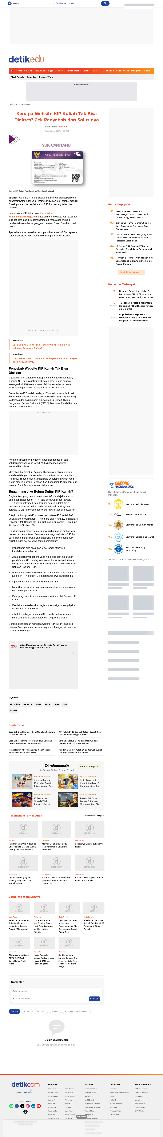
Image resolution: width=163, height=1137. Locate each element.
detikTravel (69, 1089)
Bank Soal (32, 77)
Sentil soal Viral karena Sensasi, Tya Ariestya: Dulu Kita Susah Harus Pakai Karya (68, 961)
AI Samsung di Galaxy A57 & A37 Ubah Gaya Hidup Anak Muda (19, 959)
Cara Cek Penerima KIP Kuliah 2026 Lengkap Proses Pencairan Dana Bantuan (30, 742)
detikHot (51, 1104)
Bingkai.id (89, 1115)
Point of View (46, 77)
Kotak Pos (114, 1100)
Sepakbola (52, 1111)
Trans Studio (90, 1111)
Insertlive (138, 1100)
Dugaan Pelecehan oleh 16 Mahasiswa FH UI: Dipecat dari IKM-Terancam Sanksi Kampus (136, 294)
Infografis (136, 71)
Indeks (146, 71)
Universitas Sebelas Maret (140, 537)
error (47, 704)
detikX (67, 1104)
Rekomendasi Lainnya (94, 816)
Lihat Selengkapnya (131, 272)
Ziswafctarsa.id (91, 1118)
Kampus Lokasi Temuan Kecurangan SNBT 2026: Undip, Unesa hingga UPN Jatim (132, 214)
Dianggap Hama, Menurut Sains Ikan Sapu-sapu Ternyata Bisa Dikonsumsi (133, 226)
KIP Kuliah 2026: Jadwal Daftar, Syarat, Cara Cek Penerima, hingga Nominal (80, 733)
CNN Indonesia (141, 1089)
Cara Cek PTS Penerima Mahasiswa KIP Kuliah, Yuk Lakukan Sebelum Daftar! (41, 346)
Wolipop (68, 1100)
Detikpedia (108, 71)
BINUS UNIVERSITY (136, 514)
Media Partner (116, 1104)
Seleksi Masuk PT (92, 71)
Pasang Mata (90, 1092)
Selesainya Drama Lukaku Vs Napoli (89, 845)
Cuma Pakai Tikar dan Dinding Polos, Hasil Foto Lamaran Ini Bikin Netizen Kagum (43, 926)
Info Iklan (113, 1107)
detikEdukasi (53, 1092)
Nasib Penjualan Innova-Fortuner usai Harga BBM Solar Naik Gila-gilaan (44, 959)
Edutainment (74, 71)
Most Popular (18, 77)
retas (56, 704)
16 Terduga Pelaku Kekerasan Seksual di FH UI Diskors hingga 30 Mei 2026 (136, 306)
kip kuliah (15, 704)
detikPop (68, 1118)
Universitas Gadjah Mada (139, 524)
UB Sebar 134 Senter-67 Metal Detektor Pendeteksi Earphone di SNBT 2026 (133, 249)
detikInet (51, 1100)
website (27, 704)
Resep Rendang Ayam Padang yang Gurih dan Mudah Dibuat (20, 880)
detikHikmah (70, 1115)
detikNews (52, 1089)
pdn (65, 704)
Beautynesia (140, 1104)
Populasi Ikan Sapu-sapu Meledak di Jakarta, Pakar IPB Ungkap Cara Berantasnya (135, 317)
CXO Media (139, 1111)
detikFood (69, 1092)
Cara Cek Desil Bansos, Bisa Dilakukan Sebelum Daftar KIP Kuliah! (32, 733)
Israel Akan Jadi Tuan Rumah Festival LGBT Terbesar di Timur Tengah (93, 924)
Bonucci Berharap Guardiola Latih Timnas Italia (89, 879)
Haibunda (139, 1096)
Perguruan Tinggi (44, 71)
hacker (13, 710)
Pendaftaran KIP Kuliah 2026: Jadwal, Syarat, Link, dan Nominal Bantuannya (80, 751)
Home (19, 71)
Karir (112, 1096)
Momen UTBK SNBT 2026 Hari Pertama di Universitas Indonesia (55, 847)
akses (38, 704)
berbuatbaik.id (91, 1089)
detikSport (52, 1107)
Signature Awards (92, 1104)
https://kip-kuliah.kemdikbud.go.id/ (30, 215)
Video (126, 71)
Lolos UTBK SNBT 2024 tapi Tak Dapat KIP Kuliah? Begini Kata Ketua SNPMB (44, 360)
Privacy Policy (116, 1111)
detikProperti (53, 1118)
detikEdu (13, 104)
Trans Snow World (92, 1107)
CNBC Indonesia (141, 1092)
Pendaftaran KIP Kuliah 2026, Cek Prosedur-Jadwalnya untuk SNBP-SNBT (30, 751)
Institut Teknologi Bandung (136, 549)
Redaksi (113, 1089)
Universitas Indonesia (137, 504)
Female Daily (140, 1107)
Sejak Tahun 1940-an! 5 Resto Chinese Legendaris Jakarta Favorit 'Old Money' (19, 924)
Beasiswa (60, 71)
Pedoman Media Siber (119, 1092)
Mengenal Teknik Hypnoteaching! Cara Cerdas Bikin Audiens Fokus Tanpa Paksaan (133, 260)
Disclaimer (114, 1115)
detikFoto (69, 1111)
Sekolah (28, 71)
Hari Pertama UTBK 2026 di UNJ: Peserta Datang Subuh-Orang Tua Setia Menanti (22, 847)
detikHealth (69, 1096)
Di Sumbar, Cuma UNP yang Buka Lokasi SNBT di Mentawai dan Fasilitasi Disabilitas (133, 237)
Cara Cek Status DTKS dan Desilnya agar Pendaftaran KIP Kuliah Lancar (78, 742)
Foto (118, 71)
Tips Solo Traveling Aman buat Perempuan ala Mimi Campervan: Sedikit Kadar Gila (69, 926)
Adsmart (88, 1096)
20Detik (68, 1107)
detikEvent (89, 1100)
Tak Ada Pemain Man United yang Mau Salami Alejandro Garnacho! (56, 880)
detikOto (51, 1115)
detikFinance (53, 1096)
